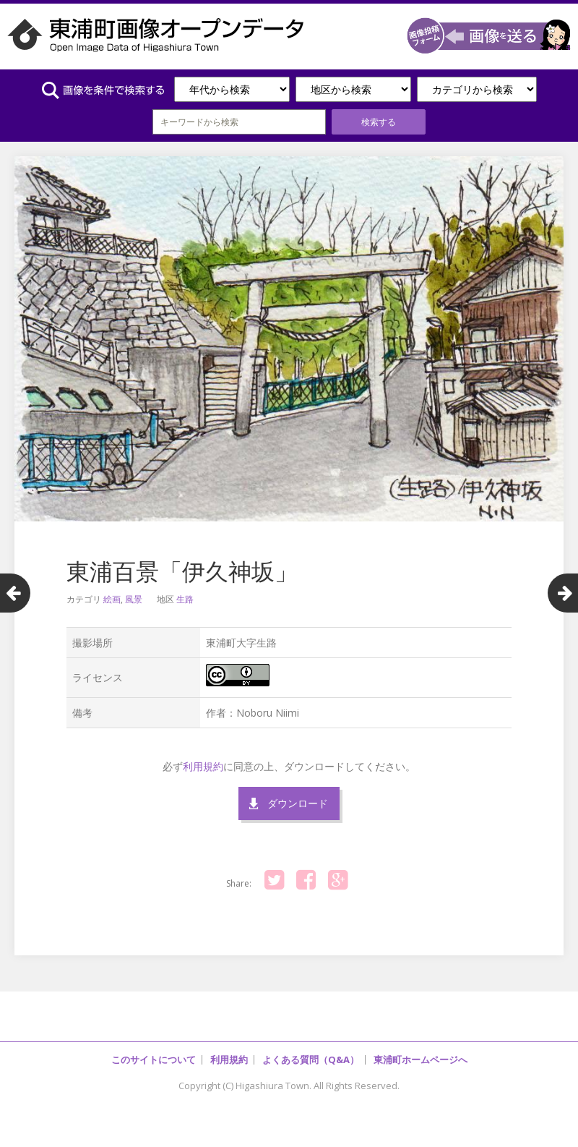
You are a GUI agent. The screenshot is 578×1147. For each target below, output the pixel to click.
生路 (185, 599)
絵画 (112, 599)
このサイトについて (153, 1059)
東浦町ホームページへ (420, 1059)
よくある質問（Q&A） (310, 1059)
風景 (133, 599)
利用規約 (203, 766)
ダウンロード (297, 803)
